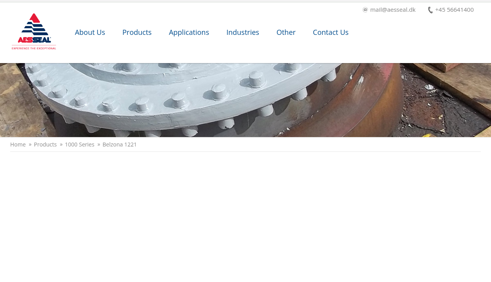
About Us (90, 32)
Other (286, 32)
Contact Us (331, 32)
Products (137, 32)
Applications (189, 32)
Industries (242, 32)
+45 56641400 (451, 10)
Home (18, 144)
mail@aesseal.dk (389, 10)
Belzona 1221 (120, 144)
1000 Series (80, 144)
